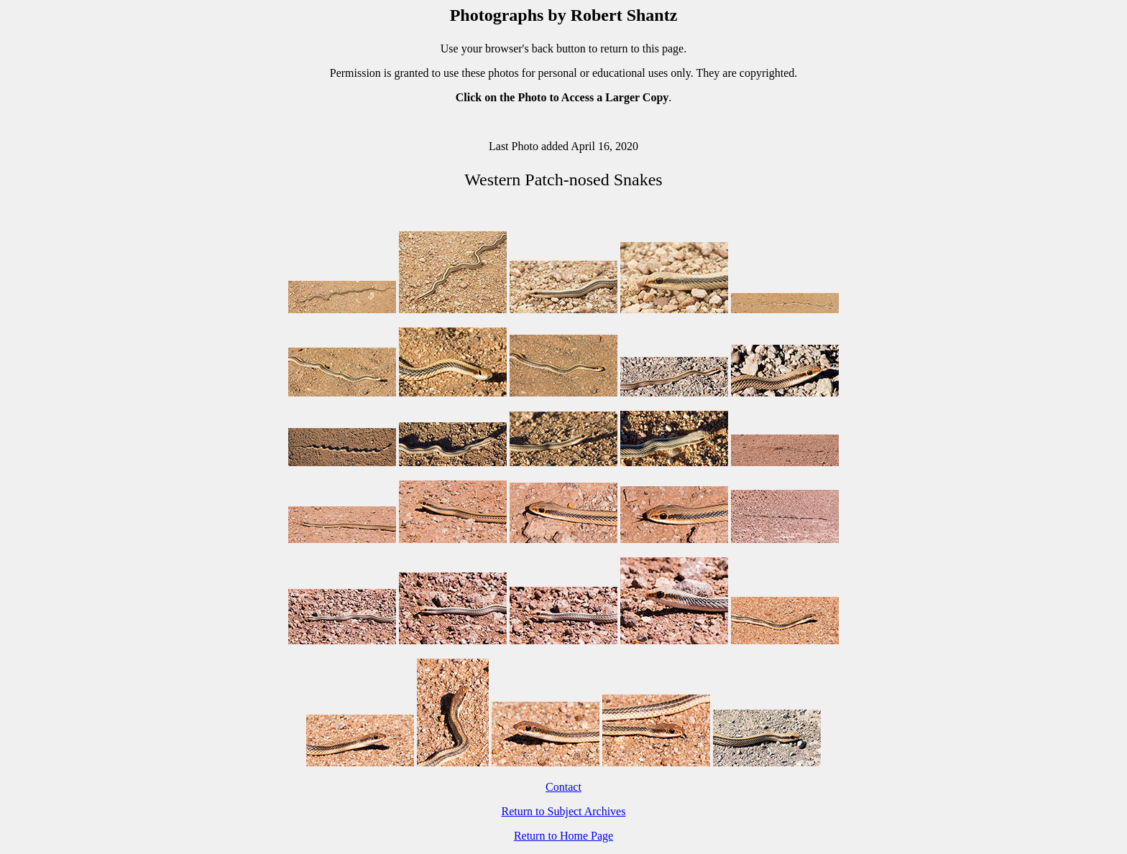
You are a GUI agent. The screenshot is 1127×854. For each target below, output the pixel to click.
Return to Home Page (563, 836)
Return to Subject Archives (564, 811)
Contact (563, 787)
